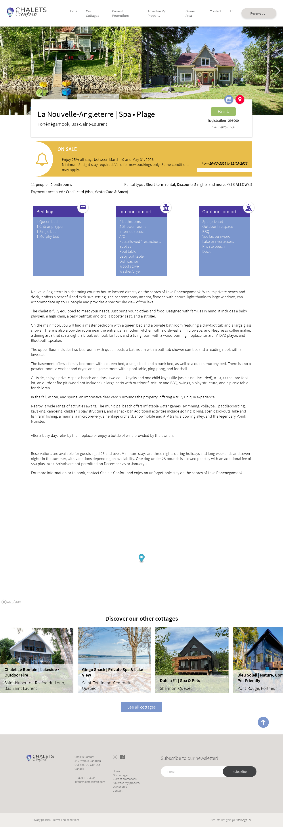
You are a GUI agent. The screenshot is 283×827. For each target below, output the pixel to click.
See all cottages (141, 707)
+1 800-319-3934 (85, 778)
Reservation (247, 13)
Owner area (183, 13)
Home (78, 11)
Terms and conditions (66, 820)
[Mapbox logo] (11, 602)
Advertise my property (154, 13)
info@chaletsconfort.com (90, 782)
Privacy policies (41, 820)
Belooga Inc (244, 820)
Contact (206, 11)
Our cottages (96, 13)
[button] (278, 71)
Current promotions (122, 13)
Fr (221, 11)
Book (223, 111)
